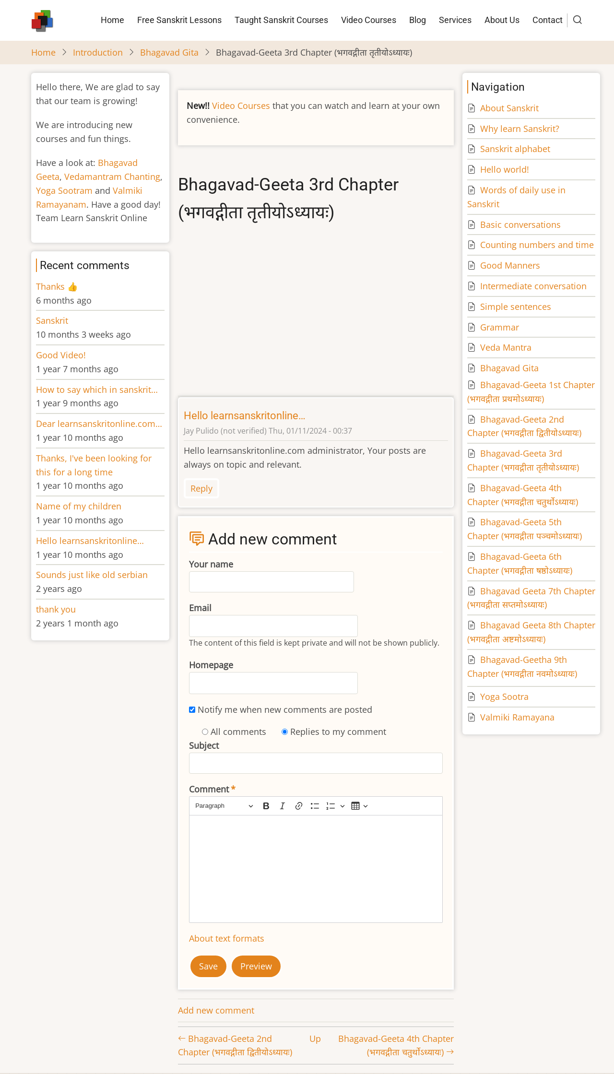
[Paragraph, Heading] (224, 806)
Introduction (98, 52)
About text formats (226, 938)
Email (200, 608)
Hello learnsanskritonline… (245, 416)
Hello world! (504, 169)
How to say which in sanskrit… (97, 389)
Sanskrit (52, 320)
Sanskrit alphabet (515, 148)
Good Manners (510, 265)
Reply (201, 488)
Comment (209, 789)
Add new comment (216, 1010)
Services (455, 20)
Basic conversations (520, 224)
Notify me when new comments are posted (285, 709)
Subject (204, 745)
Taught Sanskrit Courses (281, 20)
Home (112, 20)
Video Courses (368, 20)
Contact (547, 20)
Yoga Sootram (64, 190)
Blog (417, 20)
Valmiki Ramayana (517, 717)
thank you (56, 609)
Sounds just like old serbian (92, 574)
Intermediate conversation (533, 286)
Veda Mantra (505, 347)
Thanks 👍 (58, 286)
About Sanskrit (509, 108)
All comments (238, 731)
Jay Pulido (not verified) (225, 430)
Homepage (211, 665)
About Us (502, 20)
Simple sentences (515, 306)
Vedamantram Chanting (112, 176)
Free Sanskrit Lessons (179, 20)
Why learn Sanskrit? (519, 128)
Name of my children (78, 506)
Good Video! (61, 355)
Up (315, 1038)
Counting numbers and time (537, 244)
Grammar (499, 327)
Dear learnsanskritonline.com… (99, 423)
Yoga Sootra (504, 696)
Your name (211, 564)
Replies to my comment (338, 731)
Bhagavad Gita (169, 52)
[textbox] (316, 869)
